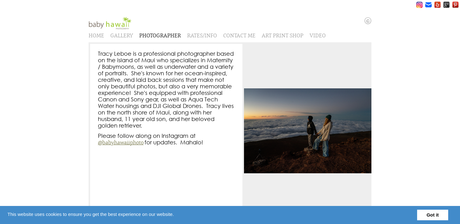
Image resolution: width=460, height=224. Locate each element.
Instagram (419, 5)
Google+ (446, 5)
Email (428, 5)
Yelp (437, 5)
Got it (432, 214)
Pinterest (455, 5)
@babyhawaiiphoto (123, 145)
